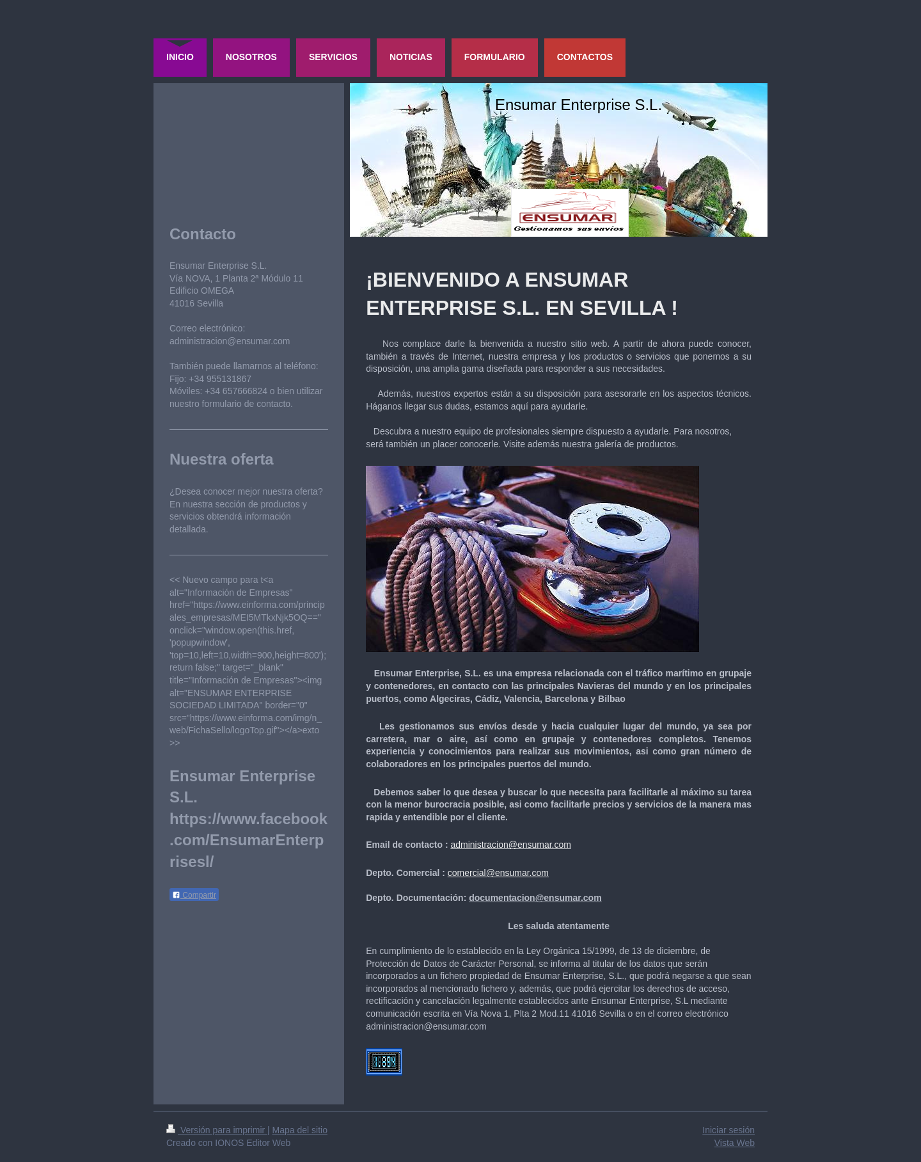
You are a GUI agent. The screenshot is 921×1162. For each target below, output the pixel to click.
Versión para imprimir (216, 1130)
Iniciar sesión (728, 1130)
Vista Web (734, 1143)
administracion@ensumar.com (510, 845)
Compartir (194, 895)
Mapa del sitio (299, 1130)
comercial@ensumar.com (498, 873)
